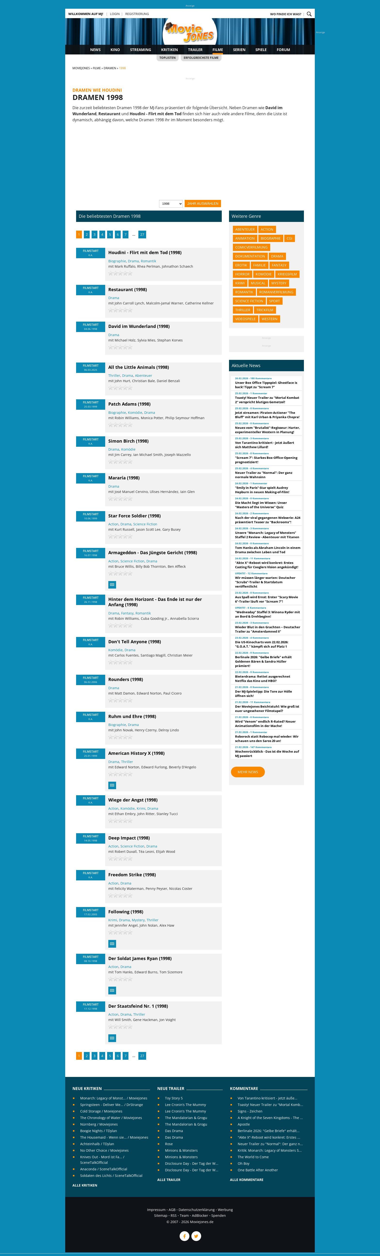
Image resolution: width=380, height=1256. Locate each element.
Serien (239, 49)
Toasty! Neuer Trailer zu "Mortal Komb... (270, 1104)
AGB (172, 1209)
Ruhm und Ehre (125, 716)
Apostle (244, 1124)
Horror (242, 274)
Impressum (156, 1209)
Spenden (218, 1215)
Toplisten (167, 58)
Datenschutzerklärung (197, 1209)
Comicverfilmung (251, 247)
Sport (274, 301)
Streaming (140, 49)
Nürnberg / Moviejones (99, 1124)
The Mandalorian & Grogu (186, 1117)
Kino (115, 49)
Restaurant (120, 289)
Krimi (141, 808)
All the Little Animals (131, 367)
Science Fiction (145, 524)
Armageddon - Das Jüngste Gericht (145, 552)
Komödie (135, 412)
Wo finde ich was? (285, 14)
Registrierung (137, 14)
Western (269, 319)
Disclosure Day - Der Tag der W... (191, 1163)
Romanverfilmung (276, 292)
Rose (169, 1144)
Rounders (118, 679)
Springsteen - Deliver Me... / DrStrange (111, 1104)
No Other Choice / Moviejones (104, 1150)
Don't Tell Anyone (127, 641)
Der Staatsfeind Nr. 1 (131, 1006)
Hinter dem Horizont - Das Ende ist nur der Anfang (155, 601)
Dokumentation (250, 256)
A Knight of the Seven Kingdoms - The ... (270, 1117)
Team (184, 1215)
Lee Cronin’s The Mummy (185, 1104)
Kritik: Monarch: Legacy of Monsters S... (270, 1150)
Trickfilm (264, 310)
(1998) (175, 252)
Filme (218, 49)
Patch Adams (122, 404)
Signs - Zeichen (250, 1111)
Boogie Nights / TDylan (98, 1130)
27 (142, 234)
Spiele (261, 49)
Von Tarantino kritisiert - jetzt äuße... (267, 1098)
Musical (258, 283)
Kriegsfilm (287, 274)
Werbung (225, 1209)
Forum (283, 49)
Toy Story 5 (174, 1098)
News (95, 49)
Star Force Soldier (127, 516)
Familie (259, 265)
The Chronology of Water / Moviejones (111, 1117)
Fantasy (127, 613)
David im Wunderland (132, 326)
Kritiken (169, 49)
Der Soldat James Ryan (133, 958)
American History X (129, 753)
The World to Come (253, 1157)
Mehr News (248, 772)
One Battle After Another (258, 1170)
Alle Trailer (168, 1179)
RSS (174, 1215)
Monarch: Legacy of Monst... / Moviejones (113, 1098)
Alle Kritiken (84, 1185)
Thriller (114, 375)
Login (115, 14)
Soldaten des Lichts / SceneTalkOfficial (111, 1175)
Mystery (138, 920)
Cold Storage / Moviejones (101, 1111)
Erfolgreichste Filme (201, 58)
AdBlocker (200, 1215)
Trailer (195, 49)
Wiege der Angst (126, 800)
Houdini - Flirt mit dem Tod (138, 252)
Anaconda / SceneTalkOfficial (103, 1169)
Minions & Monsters (181, 1150)
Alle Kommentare (246, 1179)
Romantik (148, 261)
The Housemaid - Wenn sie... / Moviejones (114, 1137)
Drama (133, 261)
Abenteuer (143, 375)
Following (118, 912)
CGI (289, 238)
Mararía (117, 478)
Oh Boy (243, 1163)
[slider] (120, 273)
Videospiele (245, 319)
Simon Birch (121, 441)
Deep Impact (122, 838)
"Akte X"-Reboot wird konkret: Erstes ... (269, 1137)
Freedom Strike (125, 875)
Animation (245, 238)
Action (113, 524)
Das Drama (174, 1130)
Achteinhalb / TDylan (97, 1144)
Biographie (117, 261)
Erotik (241, 265)
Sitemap (160, 1215)
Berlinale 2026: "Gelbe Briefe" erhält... (269, 1130)
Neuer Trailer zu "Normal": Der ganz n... (270, 1144)
